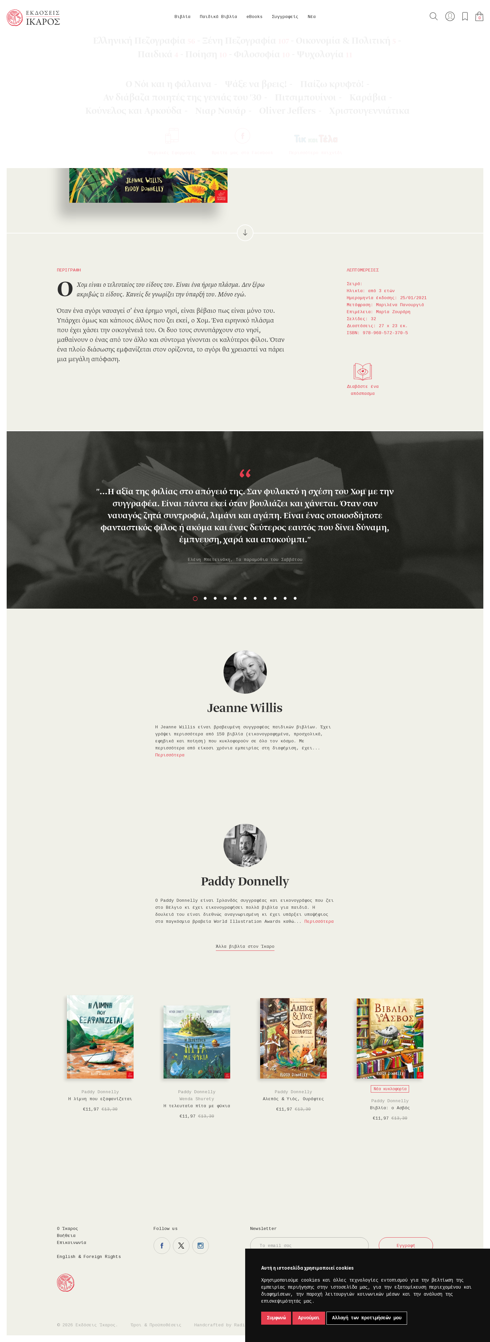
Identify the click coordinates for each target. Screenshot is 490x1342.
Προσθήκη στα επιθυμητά (318, 150)
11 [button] (295, 598)
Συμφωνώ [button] (276, 1318)
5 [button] (235, 598)
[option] (245, 507)
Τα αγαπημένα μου (465, 16)
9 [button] (275, 598)
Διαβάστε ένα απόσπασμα (363, 390)
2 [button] (205, 598)
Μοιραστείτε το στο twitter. (357, 150)
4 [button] (225, 598)
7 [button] (255, 598)
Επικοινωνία (71, 1242)
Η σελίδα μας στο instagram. (200, 1245)
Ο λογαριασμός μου (450, 16)
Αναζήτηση (434, 16)
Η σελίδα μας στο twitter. (181, 1245)
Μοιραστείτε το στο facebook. (337, 150)
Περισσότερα (170, 755)
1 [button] (195, 598)
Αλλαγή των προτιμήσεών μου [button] (366, 1318)
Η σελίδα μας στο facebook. (162, 1245)
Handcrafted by (222, 1325)
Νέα (312, 16)
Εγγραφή (406, 1245)
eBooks (254, 16)
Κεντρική (22, 43)
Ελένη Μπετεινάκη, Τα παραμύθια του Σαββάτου (245, 559)
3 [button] (215, 598)
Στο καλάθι (284, 150)
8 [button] (265, 598)
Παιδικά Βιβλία (218, 16)
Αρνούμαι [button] (308, 1318)
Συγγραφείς (285, 16)
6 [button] (245, 598)
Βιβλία (183, 16)
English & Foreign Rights (89, 1256)
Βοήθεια (66, 1235)
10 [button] (285, 598)
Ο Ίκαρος (67, 1228)
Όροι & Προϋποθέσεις (156, 1325)
